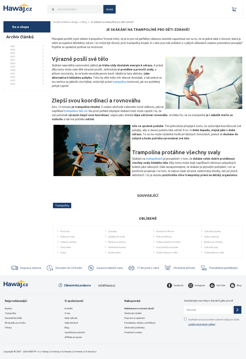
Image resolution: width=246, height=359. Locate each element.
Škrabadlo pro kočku (15, 323)
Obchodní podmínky (134, 327)
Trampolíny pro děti (214, 252)
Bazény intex (114, 252)
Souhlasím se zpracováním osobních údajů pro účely (213, 321)
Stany (63, 252)
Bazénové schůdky (213, 242)
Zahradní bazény (212, 231)
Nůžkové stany (67, 236)
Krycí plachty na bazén (167, 247)
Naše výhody (71, 318)
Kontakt (69, 308)
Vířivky (8, 327)
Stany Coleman (211, 236)
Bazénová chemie (117, 242)
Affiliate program (73, 337)
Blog (67, 327)
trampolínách (154, 158)
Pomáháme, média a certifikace (139, 323)
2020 (12, 63)
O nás (67, 313)
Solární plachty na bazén (168, 242)
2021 (12, 60)
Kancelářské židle (13, 318)
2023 (12, 53)
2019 (12, 66)
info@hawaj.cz (106, 285)
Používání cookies (133, 332)
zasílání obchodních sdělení (201, 324)
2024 (12, 49)
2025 (12, 46)
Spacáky (112, 231)
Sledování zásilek (133, 313)
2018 (12, 70)
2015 (12, 80)
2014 (12, 84)
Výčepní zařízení (68, 242)
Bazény (8, 308)
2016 (12, 77)
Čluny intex (65, 247)
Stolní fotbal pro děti (166, 252)
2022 (12, 56)
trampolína (119, 81)
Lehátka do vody (116, 236)
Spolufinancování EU (75, 332)
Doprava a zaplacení (134, 318)
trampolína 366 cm (75, 110)
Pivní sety (65, 231)
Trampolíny (62, 205)
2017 (12, 73)
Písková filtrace (164, 236)
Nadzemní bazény (117, 247)
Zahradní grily (211, 247)
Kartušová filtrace (165, 231)
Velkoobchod (71, 323)
